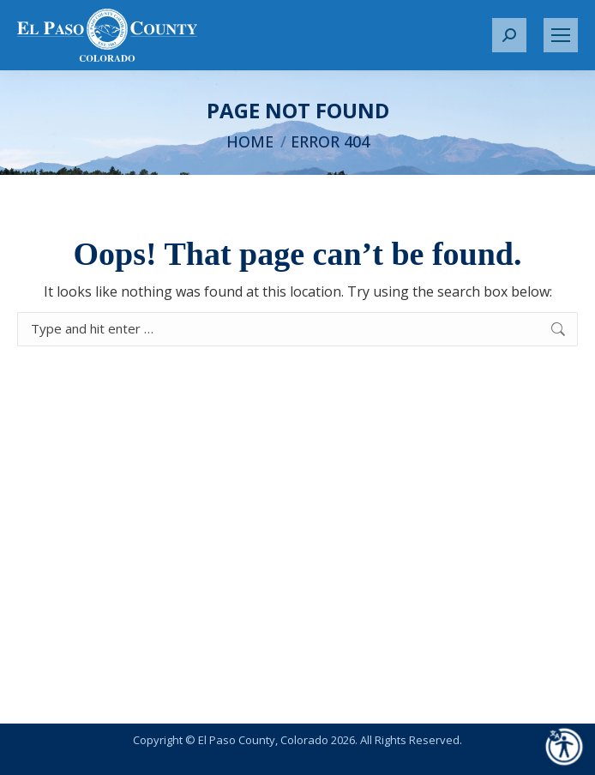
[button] (509, 35)
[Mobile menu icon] (561, 35)
